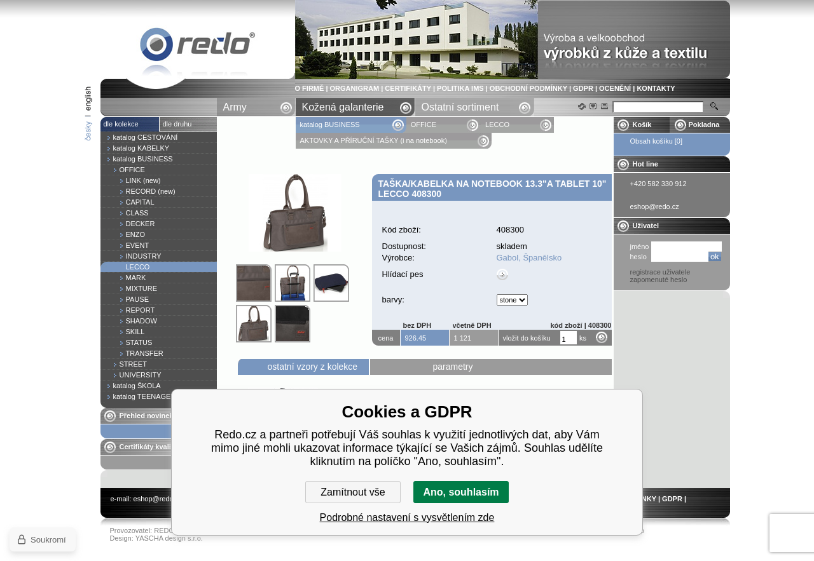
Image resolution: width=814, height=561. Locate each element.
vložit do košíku (527, 338)
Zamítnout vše (353, 492)
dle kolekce (121, 124)
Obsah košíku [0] (656, 141)
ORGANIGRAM (355, 88)
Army (235, 107)
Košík (642, 124)
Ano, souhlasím (461, 492)
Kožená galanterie (343, 107)
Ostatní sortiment (460, 107)
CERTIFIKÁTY (408, 88)
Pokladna (704, 124)
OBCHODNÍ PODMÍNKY (528, 88)
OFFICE (423, 124)
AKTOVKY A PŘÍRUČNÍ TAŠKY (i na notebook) (373, 140)
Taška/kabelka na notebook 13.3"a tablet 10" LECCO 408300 (197, 46)
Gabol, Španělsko (529, 257)
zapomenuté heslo (658, 279)
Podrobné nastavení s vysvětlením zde (407, 517)
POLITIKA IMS (460, 88)
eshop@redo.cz (158, 499)
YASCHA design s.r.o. (169, 538)
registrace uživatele (660, 272)
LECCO (497, 124)
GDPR (583, 88)
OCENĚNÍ (615, 88)
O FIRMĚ (309, 88)
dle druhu (177, 124)
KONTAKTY (656, 88)
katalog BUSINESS (331, 124)
